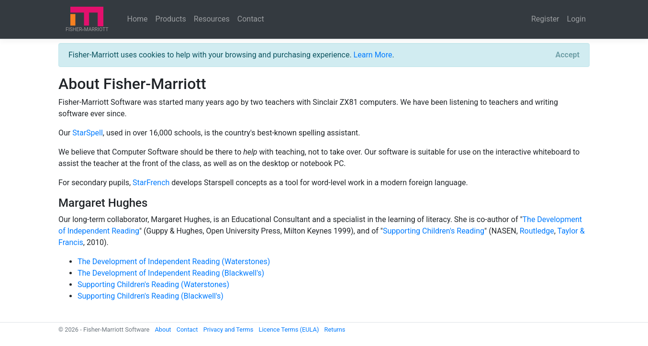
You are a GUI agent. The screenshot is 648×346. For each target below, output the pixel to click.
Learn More (373, 54)
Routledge (537, 230)
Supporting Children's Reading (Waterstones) (153, 284)
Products (171, 18)
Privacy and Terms (228, 329)
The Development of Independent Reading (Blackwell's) (171, 273)
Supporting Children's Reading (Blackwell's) (150, 296)
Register (545, 18)
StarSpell (87, 132)
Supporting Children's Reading (433, 230)
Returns (335, 329)
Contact (250, 18)
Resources (212, 18)
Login (576, 18)
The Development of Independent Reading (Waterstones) (174, 261)
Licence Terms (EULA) (288, 329)
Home (137, 18)
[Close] (567, 55)
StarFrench (151, 182)
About (163, 329)
